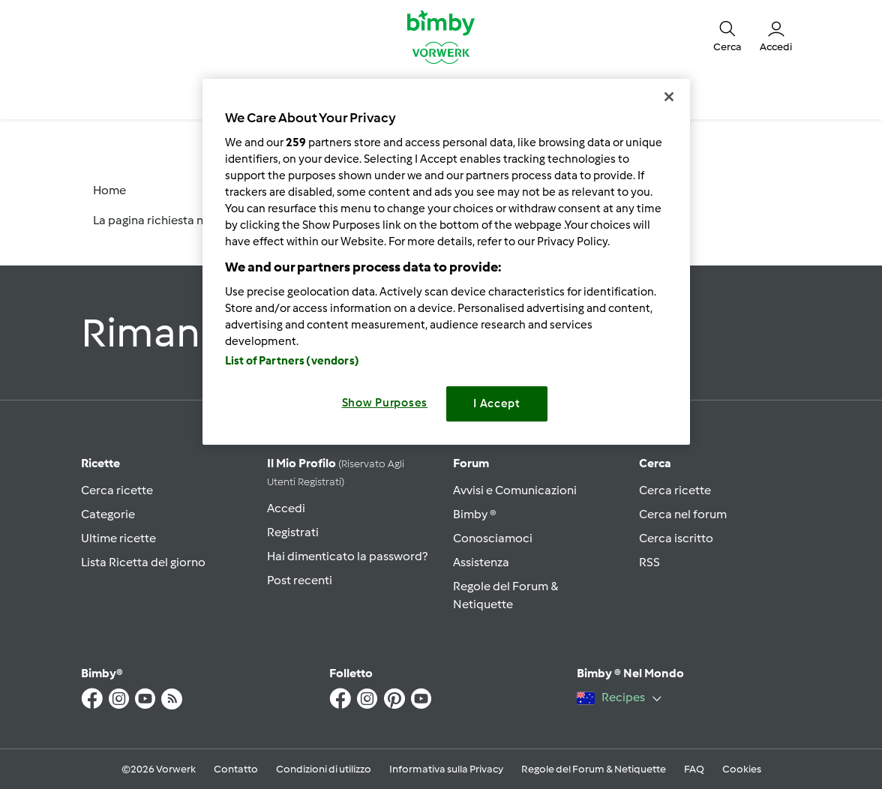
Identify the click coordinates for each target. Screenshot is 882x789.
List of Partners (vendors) (292, 361)
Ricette (100, 463)
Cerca (655, 463)
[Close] (669, 96)
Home (109, 190)
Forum (471, 463)
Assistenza (481, 562)
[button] (727, 36)
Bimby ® (474, 514)
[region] (446, 261)
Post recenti (299, 580)
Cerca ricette (117, 490)
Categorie (108, 514)
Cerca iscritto (676, 538)
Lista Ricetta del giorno (143, 562)
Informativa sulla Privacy (446, 769)
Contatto (236, 769)
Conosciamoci (492, 538)
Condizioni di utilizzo (323, 769)
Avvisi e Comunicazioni (515, 490)
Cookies (741, 769)
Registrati (293, 532)
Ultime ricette (118, 538)
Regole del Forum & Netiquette (593, 769)
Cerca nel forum (683, 514)
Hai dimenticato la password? (347, 556)
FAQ (694, 769)
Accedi (286, 508)
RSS (649, 562)
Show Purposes (385, 403)
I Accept (496, 403)
